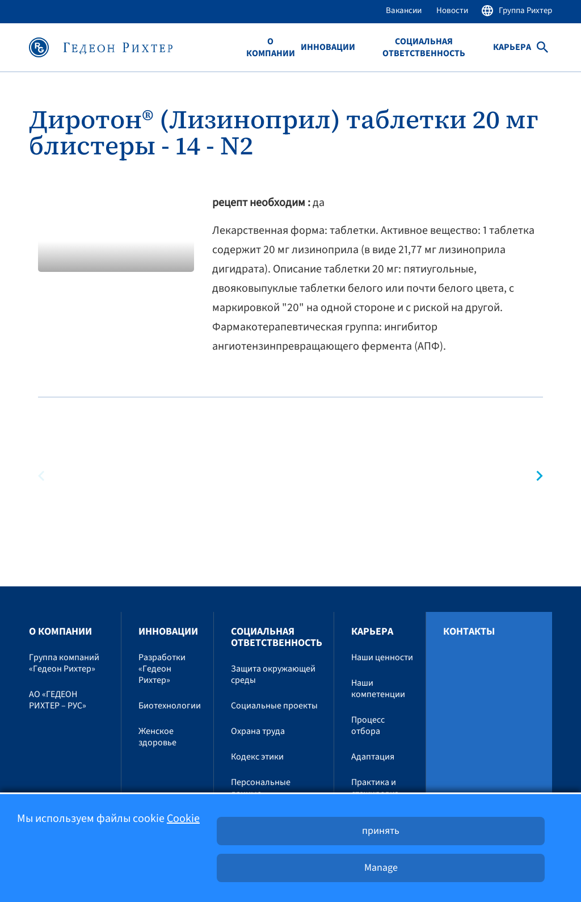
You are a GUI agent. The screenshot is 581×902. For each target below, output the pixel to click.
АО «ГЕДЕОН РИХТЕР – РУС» (57, 700)
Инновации (328, 47)
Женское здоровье (157, 737)
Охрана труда (258, 731)
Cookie (183, 819)
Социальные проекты (274, 705)
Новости (452, 10)
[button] (534, 476)
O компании (270, 48)
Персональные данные (260, 788)
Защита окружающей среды (273, 674)
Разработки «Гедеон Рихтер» (162, 668)
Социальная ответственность (423, 48)
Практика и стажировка (375, 788)
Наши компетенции (378, 688)
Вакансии (404, 10)
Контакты (469, 631)
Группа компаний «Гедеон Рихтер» (64, 663)
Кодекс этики (257, 756)
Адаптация (372, 756)
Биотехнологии (169, 705)
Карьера (512, 47)
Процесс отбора (368, 725)
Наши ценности (382, 657)
